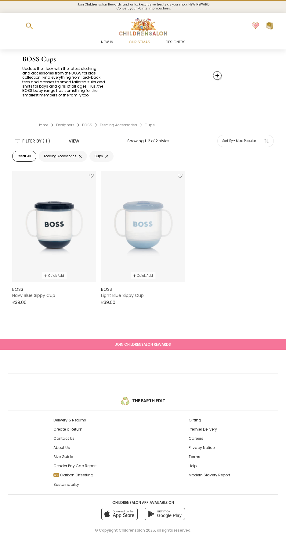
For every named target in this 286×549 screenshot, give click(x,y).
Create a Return (67, 429)
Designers (176, 42)
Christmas (139, 42)
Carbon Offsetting (73, 475)
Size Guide (63, 456)
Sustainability (66, 484)
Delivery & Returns (69, 420)
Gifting (195, 420)
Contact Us (63, 438)
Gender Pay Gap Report (75, 465)
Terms (194, 456)
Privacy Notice (202, 447)
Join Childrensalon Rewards (143, 344)
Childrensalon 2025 (137, 530)
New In (107, 42)
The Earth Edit (143, 400)
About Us (61, 447)
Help (193, 465)
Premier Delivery (203, 429)
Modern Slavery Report (209, 475)
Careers (196, 438)
